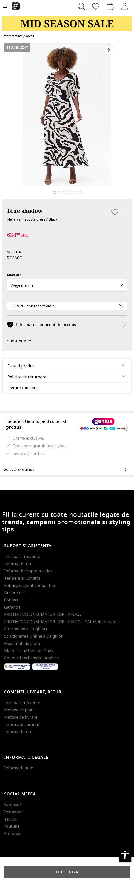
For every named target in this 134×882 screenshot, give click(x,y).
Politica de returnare (26, 377)
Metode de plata (19, 710)
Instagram (14, 812)
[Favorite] (95, 6)
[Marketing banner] (67, 21)
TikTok (10, 819)
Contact (11, 600)
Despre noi (14, 592)
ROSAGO (14, 257)
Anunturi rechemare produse (31, 658)
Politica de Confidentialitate (30, 585)
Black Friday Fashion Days (28, 650)
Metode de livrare (20, 717)
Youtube (12, 826)
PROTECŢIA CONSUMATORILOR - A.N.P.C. (42, 614)
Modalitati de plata (22, 643)
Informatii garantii (21, 724)
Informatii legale (26, 758)
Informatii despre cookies (28, 571)
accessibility (125, 855)
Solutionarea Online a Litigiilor (33, 636)
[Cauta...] (81, 6)
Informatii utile (18, 768)
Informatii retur (19, 563)
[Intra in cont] (124, 6)
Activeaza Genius (67, 469)
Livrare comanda (23, 387)
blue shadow (25, 210)
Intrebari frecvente (22, 556)
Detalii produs (20, 366)
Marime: (14, 275)
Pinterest (13, 833)
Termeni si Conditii (22, 578)
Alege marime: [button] (67, 285)
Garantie (12, 607)
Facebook (13, 804)
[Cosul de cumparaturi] (110, 6)
